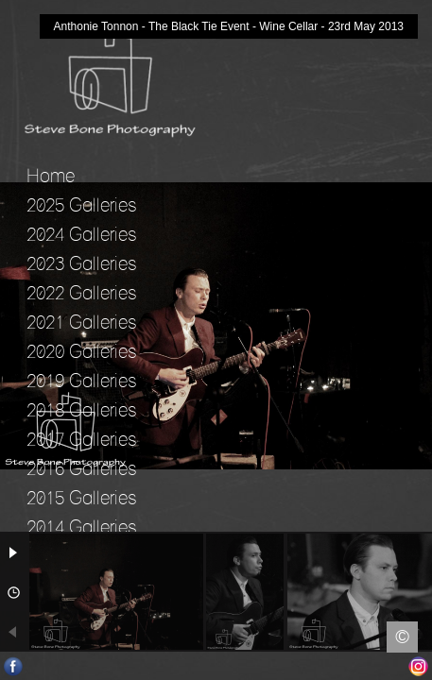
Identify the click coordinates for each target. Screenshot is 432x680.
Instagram (418, 666)
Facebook (14, 666)
